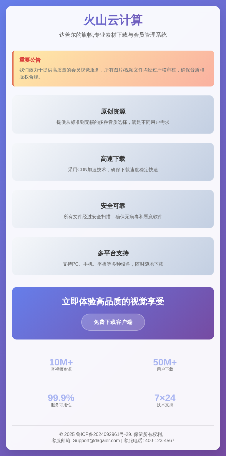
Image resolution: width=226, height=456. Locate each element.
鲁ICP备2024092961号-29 (103, 434)
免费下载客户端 (113, 322)
